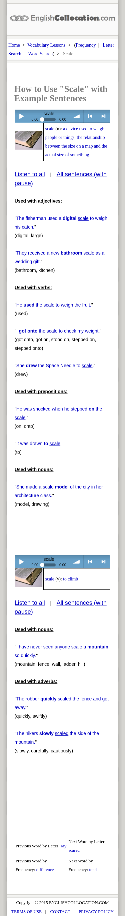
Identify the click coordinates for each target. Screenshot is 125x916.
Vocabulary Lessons (46, 45)
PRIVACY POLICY (96, 911)
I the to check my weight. (58, 331)
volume (76, 116)
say (63, 845)
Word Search (40, 53)
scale (49, 128)
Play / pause (21, 116)
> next (103, 116)
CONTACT (60, 911)
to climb (70, 578)
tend (92, 869)
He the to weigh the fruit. (53, 305)
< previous (90, 116)
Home (14, 45)
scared (74, 850)
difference (45, 869)
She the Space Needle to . (55, 365)
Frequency (86, 45)
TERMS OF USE (26, 911)
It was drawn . (39, 443)
